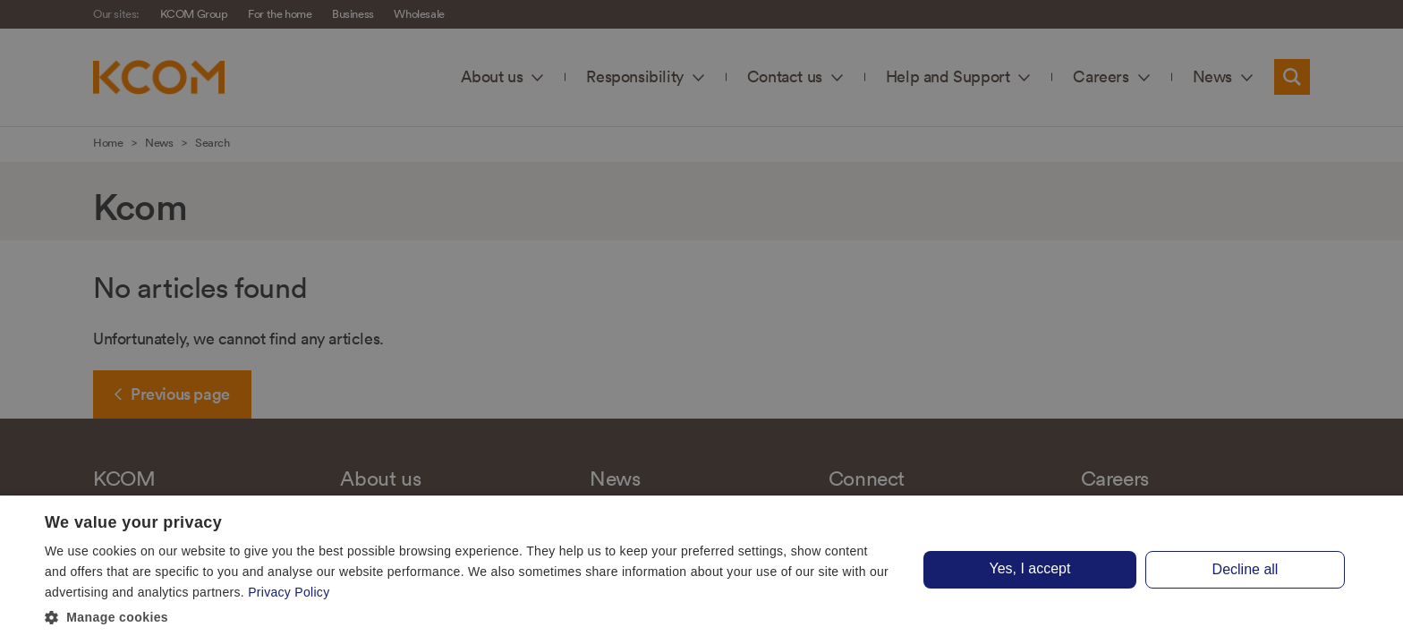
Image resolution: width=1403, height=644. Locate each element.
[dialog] (701, 570)
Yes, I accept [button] (1029, 568)
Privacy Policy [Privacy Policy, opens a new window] (288, 592)
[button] (469, 618)
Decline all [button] (1245, 569)
